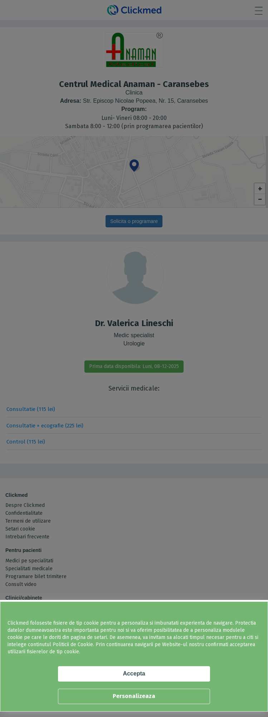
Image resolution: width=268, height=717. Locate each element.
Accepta (134, 673)
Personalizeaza (134, 696)
